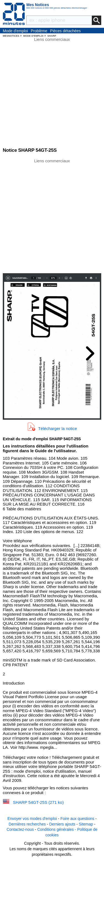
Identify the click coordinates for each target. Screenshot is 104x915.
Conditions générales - (57, 829)
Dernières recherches (27, 824)
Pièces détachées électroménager (65, 31)
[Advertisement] (52, 215)
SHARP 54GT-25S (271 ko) (38, 802)
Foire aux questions (77, 818)
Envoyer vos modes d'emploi (32, 818)
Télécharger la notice (57, 428)
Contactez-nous (20, 829)
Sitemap (86, 824)
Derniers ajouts (62, 824)
